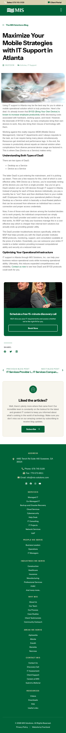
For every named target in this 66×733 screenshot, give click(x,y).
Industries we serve (33, 561)
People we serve (33, 540)
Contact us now (19, 267)
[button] (5, 351)
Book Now (33, 328)
